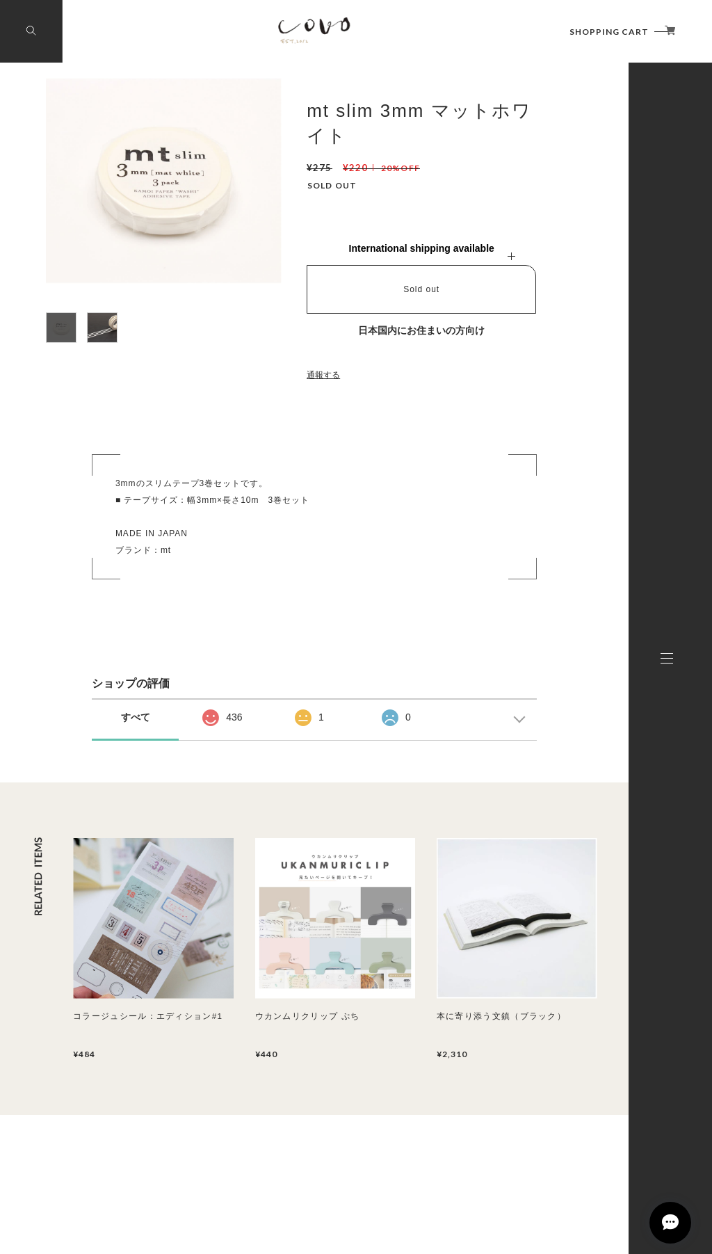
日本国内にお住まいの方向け (421, 330)
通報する (323, 375)
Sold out (421, 289)
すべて (135, 717)
